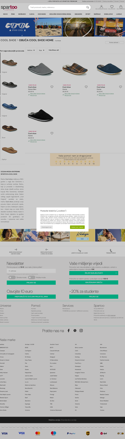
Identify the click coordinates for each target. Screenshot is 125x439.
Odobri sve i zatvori (77, 227)
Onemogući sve (46, 227)
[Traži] (88, 7)
